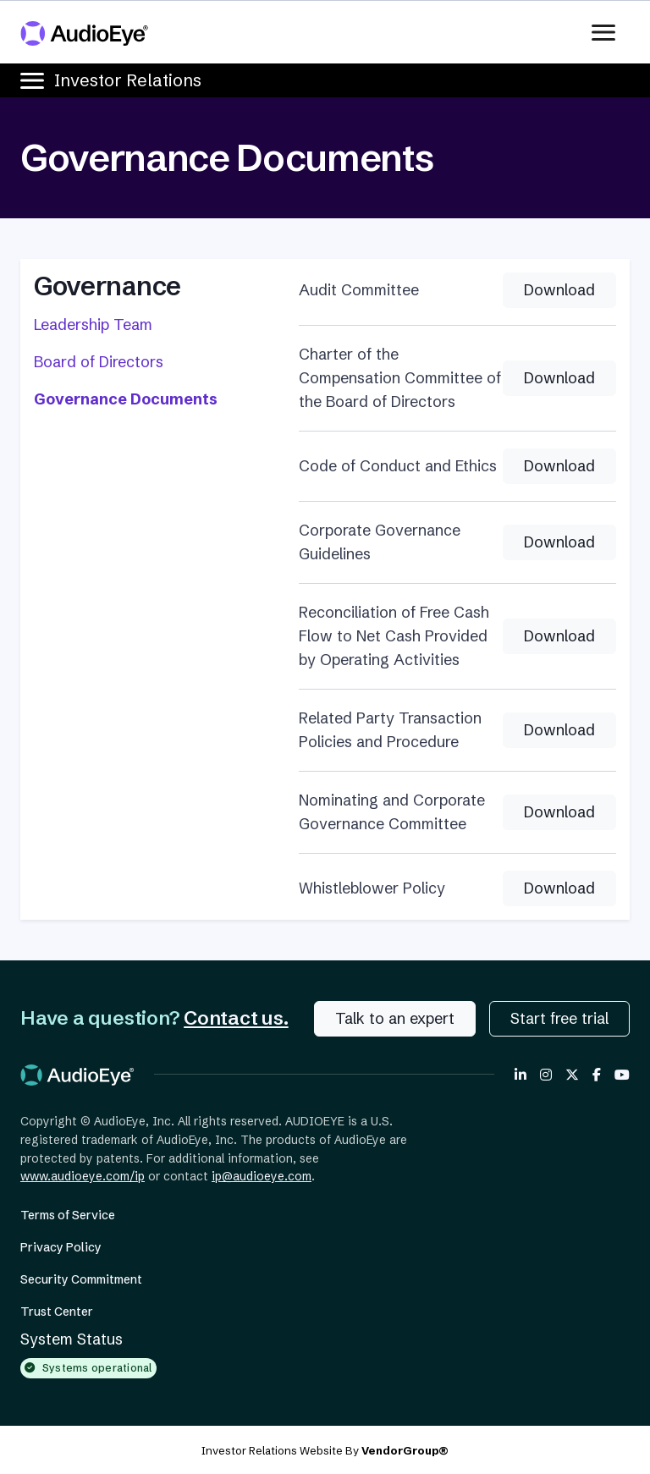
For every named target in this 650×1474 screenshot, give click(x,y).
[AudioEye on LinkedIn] (520, 1074)
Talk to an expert (394, 1018)
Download (559, 290)
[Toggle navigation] (608, 32)
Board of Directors (98, 361)
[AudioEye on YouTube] (622, 1074)
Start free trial (559, 1018)
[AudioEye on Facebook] (596, 1074)
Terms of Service (67, 1215)
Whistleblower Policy (372, 888)
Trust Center (56, 1311)
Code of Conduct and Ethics (398, 466)
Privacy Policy (61, 1247)
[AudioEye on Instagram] (546, 1074)
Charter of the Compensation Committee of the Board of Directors (400, 377)
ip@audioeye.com (261, 1176)
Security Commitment (81, 1279)
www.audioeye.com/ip (82, 1176)
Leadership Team (93, 324)
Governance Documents (126, 399)
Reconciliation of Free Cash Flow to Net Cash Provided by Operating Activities (394, 635)
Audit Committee (359, 290)
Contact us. (236, 1018)
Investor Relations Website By (325, 1450)
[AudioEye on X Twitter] (572, 1074)
